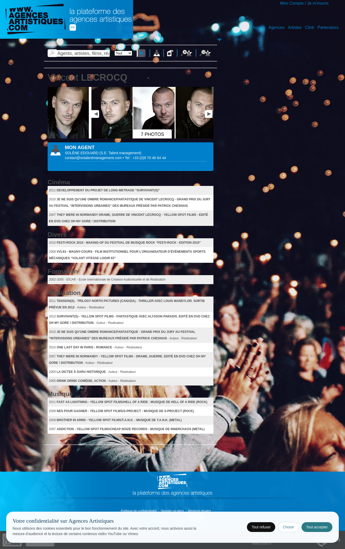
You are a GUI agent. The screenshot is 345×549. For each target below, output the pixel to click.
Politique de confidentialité (139, 511)
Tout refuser (261, 527)
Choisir (288, 527)
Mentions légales (200, 511)
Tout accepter (317, 527)
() (120, 153)
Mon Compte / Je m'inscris (304, 3)
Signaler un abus (173, 511)
